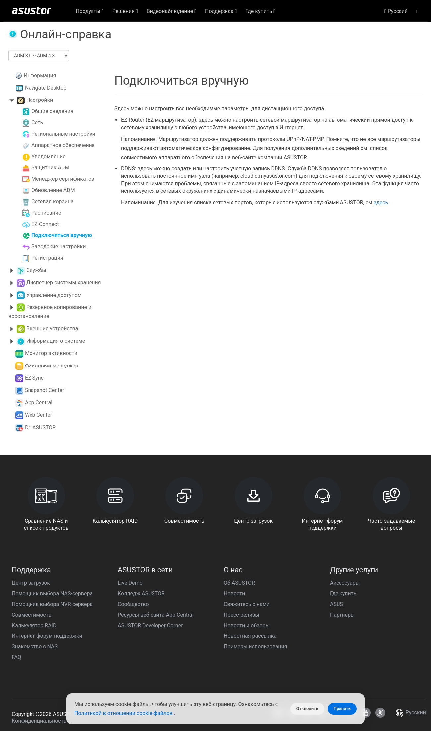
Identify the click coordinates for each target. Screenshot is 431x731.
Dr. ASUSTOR (40, 427)
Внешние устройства (52, 328)
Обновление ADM (53, 190)
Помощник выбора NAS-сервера (52, 593)
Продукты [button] (90, 11)
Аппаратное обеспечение (62, 145)
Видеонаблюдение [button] (171, 11)
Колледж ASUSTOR (141, 593)
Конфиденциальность (39, 721)
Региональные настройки (63, 134)
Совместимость (31, 615)
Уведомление (48, 156)
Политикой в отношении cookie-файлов (124, 713)
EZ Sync (34, 378)
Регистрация (47, 258)
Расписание (46, 213)
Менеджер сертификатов (62, 179)
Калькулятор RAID (34, 625)
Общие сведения (52, 111)
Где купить (343, 593)
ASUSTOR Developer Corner (150, 625)
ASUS (336, 604)
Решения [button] (125, 11)
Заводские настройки (58, 246)
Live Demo (130, 583)
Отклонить (307, 708)
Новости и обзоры (247, 625)
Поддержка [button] (221, 11)
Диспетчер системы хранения (63, 282)
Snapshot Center (44, 390)
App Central (38, 402)
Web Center (38, 415)
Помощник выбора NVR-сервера (52, 604)
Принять (342, 708)
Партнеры (342, 615)
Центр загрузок (31, 583)
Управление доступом (54, 295)
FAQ (16, 657)
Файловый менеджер (51, 366)
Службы (36, 270)
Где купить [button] (260, 11)
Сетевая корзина (52, 201)
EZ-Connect (45, 224)
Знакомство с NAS (35, 646)
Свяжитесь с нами (247, 604)
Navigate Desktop (46, 88)
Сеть (37, 122)
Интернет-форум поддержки (47, 636)
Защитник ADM (50, 168)
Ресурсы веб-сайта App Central (156, 615)
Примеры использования (255, 646)
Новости (234, 593)
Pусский (396, 11)
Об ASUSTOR (239, 583)
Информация (40, 75)
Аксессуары (345, 583)
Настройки (39, 100)
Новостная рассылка (250, 636)
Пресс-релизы (241, 615)
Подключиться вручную (61, 235)
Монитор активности (51, 353)
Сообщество (133, 604)
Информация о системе (55, 341)
